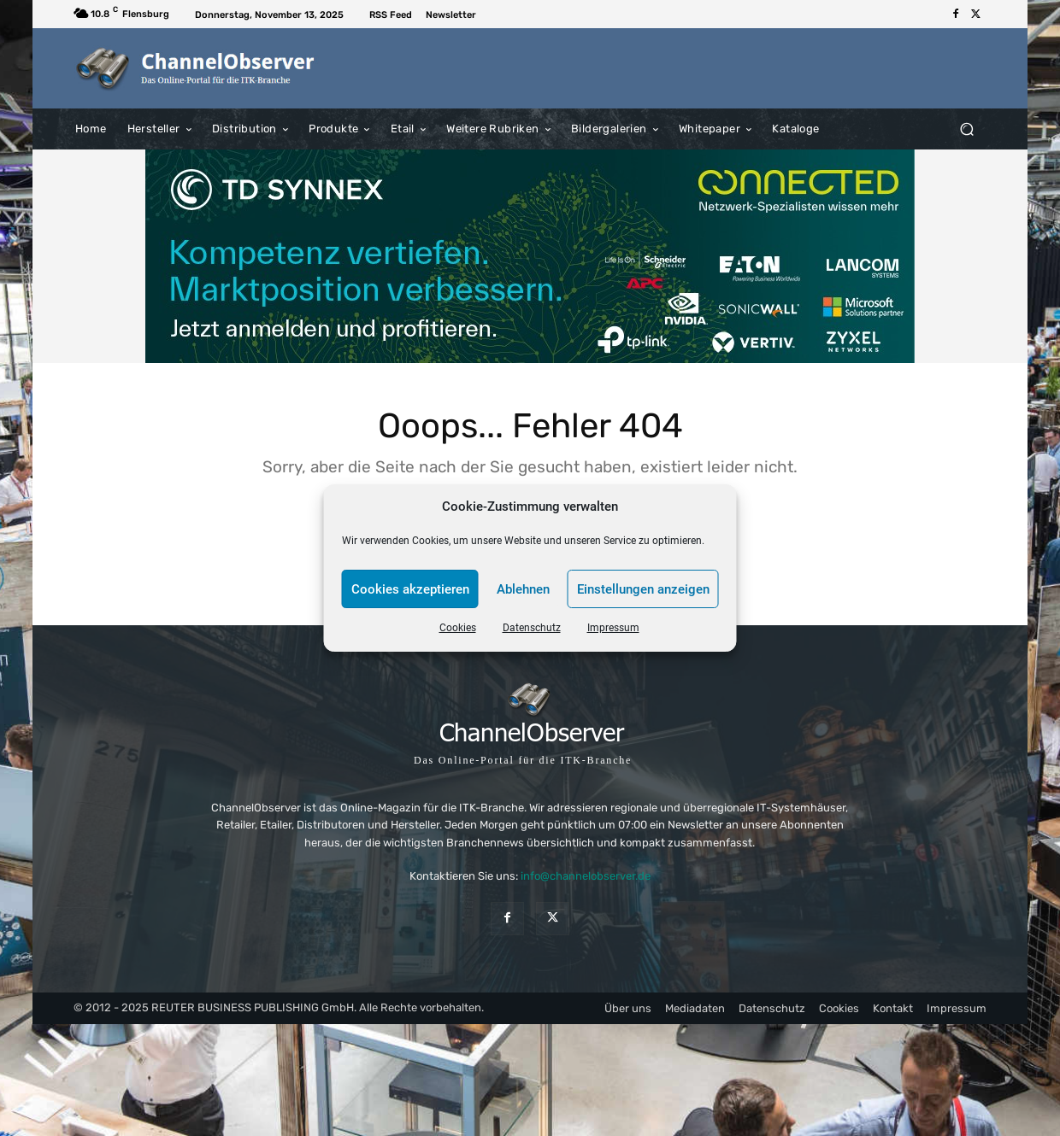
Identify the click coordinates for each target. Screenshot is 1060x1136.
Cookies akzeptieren (410, 589)
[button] (966, 128)
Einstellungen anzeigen (643, 589)
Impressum (613, 628)
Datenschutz (532, 628)
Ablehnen (523, 589)
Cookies (457, 628)
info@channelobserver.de (586, 876)
